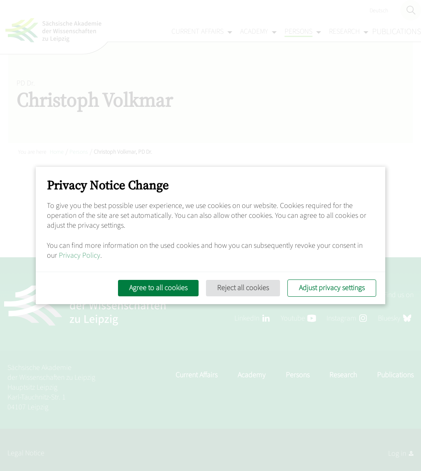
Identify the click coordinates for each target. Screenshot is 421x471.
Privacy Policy (79, 255)
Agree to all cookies (158, 288)
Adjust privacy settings (332, 288)
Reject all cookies (243, 288)
